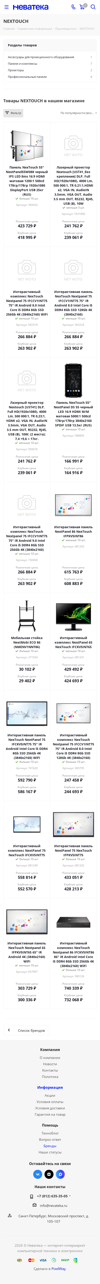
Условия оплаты (50, 1101)
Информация (50, 1087)
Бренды (50, 1146)
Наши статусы (50, 1152)
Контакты (50, 1070)
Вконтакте (37, 1174)
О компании (50, 1057)
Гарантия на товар (50, 1114)
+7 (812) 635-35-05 (52, 1196)
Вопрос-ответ (50, 1139)
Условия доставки (50, 1108)
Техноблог (50, 1133)
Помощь (50, 1125)
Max (60, 1174)
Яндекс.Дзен (48, 1174)
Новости (50, 1064)
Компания (50, 1049)
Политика (50, 1076)
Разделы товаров (22, 45)
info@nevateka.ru (53, 1205)
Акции (50, 1095)
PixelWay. (59, 1268)
